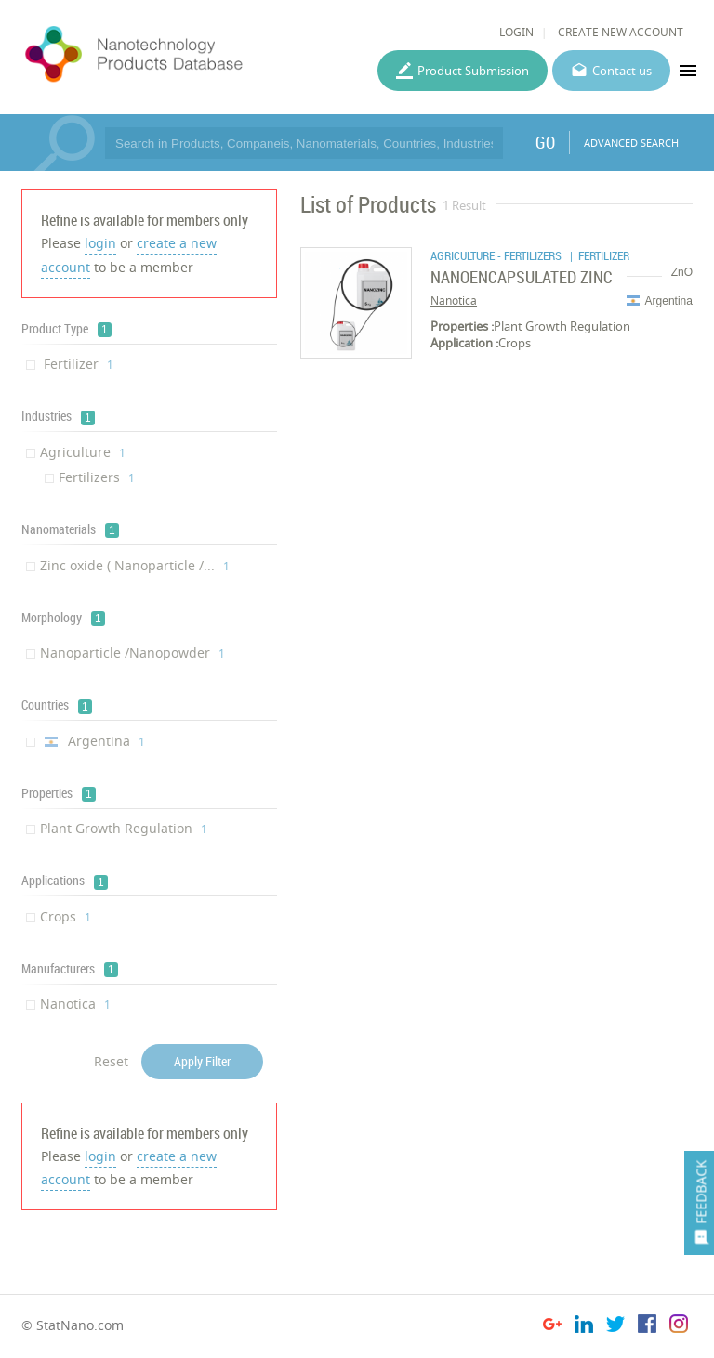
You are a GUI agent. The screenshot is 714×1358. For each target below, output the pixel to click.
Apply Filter (202, 1061)
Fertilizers (97, 477)
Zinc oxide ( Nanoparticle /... (135, 565)
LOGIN (516, 32)
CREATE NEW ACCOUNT (620, 32)
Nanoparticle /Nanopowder (132, 652)
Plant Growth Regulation (123, 828)
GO (545, 142)
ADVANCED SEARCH (631, 143)
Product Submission (473, 70)
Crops (65, 916)
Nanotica (75, 1003)
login (100, 243)
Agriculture (83, 452)
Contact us (622, 70)
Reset (111, 1061)
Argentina (92, 741)
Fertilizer (76, 363)
